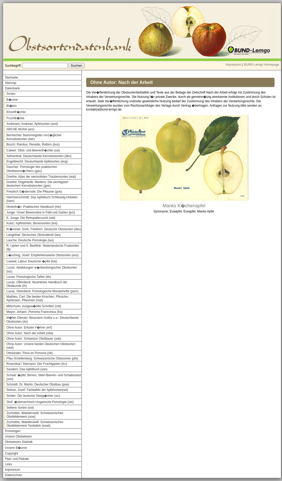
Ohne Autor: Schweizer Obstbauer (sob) (33, 338)
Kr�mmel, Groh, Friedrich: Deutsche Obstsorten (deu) (43, 229)
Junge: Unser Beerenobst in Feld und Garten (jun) (40, 212)
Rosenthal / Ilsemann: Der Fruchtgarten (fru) (36, 364)
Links (8, 464)
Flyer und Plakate (17, 459)
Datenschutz (13, 475)
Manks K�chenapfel (184, 205)
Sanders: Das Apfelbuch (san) (26, 369)
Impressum (233, 64)
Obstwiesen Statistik (19, 442)
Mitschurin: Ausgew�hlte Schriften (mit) (33, 306)
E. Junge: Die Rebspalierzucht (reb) (30, 218)
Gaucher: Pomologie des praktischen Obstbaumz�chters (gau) (31, 169)
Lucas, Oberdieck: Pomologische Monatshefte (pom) (42, 291)
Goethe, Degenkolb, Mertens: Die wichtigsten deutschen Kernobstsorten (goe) (37, 183)
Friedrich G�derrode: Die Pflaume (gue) (34, 191)
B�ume (11, 99)
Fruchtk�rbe (15, 118)
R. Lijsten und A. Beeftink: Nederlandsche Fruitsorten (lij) (42, 247)
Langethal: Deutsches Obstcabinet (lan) (33, 235)
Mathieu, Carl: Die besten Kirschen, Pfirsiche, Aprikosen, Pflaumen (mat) (37, 298)
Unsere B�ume (16, 448)
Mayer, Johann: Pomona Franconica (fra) (34, 312)
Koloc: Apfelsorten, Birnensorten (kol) (31, 223)
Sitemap (10, 83)
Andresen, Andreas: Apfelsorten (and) (32, 124)
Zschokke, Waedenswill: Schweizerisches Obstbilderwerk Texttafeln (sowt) (34, 423)
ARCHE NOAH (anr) (20, 129)
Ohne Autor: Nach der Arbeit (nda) (29, 333)
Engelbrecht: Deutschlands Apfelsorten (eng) (37, 161)
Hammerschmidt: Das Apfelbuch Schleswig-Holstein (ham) (41, 199)
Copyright (11, 453)
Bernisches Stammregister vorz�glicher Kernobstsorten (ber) (33, 137)
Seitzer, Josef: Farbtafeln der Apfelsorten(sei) (37, 390)
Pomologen (13, 431)
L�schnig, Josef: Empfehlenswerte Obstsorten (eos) (42, 255)
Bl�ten (11, 106)
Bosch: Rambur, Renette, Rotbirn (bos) (33, 144)
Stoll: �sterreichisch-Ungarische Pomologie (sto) (40, 402)
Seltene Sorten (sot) (20, 407)
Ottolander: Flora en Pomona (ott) (29, 353)
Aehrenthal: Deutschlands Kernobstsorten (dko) (39, 156)
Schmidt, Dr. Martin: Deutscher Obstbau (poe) (37, 384)
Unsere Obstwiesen (18, 436)
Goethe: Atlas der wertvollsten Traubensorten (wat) (41, 176)
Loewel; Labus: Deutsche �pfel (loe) (31, 261)
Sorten (10, 94)
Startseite (11, 77)
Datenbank (12, 88)
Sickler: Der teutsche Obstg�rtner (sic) (33, 396)
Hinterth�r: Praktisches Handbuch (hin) (33, 207)
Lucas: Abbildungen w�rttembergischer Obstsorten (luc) (41, 269)
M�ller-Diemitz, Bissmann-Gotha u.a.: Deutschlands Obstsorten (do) (42, 319)
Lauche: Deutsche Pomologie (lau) (30, 240)
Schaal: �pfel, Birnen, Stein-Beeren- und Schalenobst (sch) (43, 377)
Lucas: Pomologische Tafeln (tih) (28, 277)
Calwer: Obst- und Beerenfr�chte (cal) (33, 150)
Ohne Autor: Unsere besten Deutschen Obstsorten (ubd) (40, 345)
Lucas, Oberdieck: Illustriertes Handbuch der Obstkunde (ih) (36, 284)
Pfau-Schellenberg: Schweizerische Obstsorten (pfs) (42, 358)
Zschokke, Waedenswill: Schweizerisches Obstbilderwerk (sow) (34, 414)
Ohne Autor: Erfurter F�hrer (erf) (29, 327)
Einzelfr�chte (16, 112)
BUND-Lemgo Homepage (261, 64)
